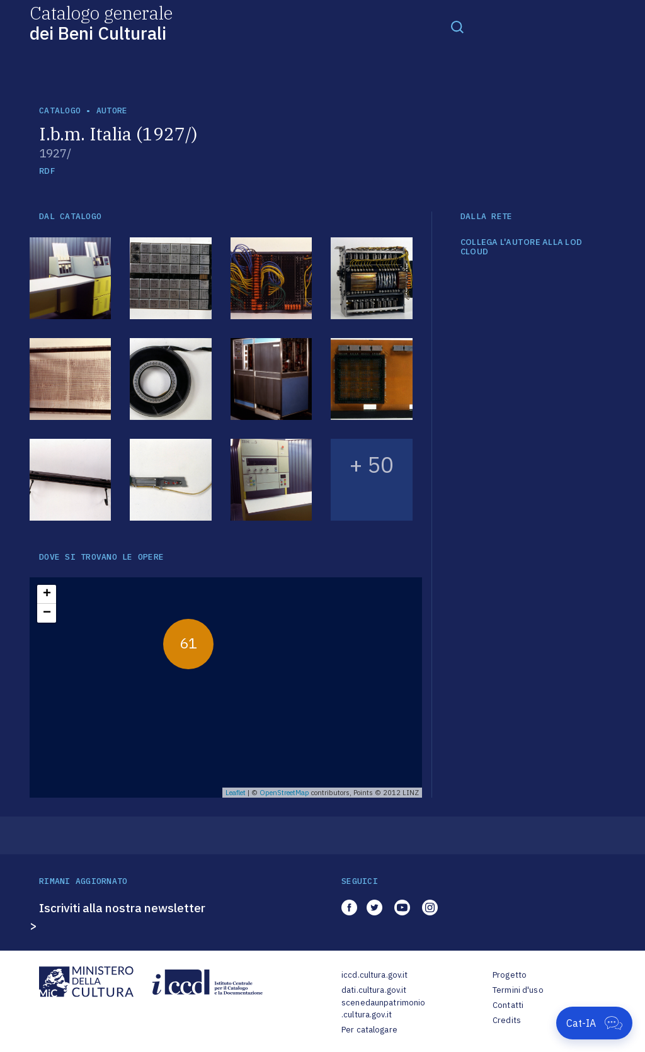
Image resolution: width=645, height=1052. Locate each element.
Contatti (508, 1005)
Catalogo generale (101, 22)
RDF (47, 171)
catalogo (60, 110)
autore (112, 110)
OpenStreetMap (284, 792)
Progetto (510, 975)
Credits (507, 1020)
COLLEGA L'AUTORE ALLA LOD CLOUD (521, 247)
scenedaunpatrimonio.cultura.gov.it (383, 1009)
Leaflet (235, 792)
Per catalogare (369, 1029)
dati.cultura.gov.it (373, 990)
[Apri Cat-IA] (594, 1023)
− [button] (47, 613)
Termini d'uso (518, 990)
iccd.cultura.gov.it (374, 975)
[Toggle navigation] (457, 26)
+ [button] (47, 594)
